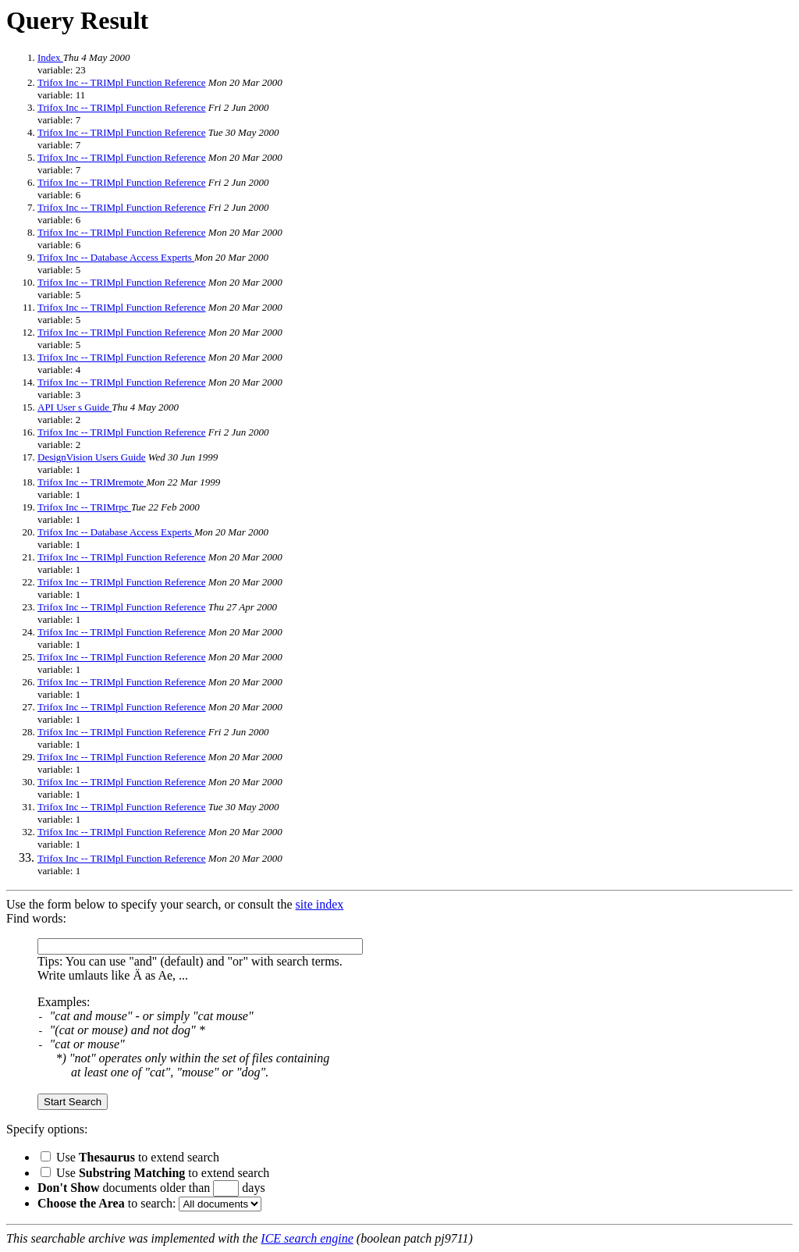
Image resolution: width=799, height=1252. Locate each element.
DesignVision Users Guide (91, 457)
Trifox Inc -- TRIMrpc (84, 507)
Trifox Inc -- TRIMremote (91, 482)
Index (50, 57)
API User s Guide (74, 407)
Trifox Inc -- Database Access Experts (115, 257)
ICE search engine (307, 1238)
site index (320, 904)
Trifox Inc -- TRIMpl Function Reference (121, 82)
